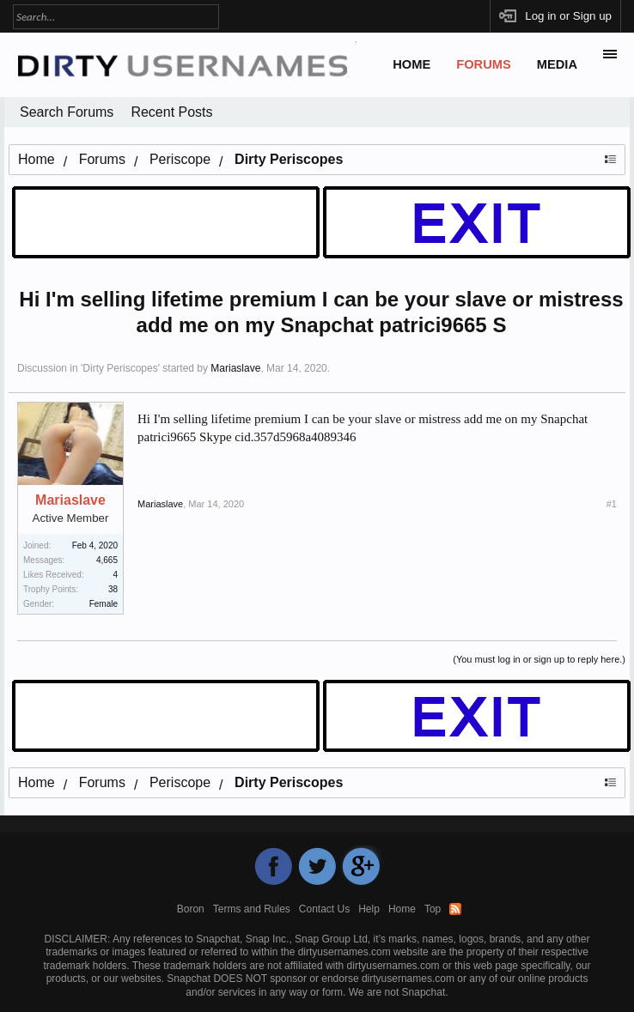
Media (557, 64)
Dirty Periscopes (119, 368)
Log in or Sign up (568, 15)
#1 (612, 504)
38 (113, 589)
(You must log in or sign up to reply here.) (539, 659)
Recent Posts (171, 112)
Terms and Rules (251, 909)
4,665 (107, 560)
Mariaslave (235, 368)
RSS (455, 909)
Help (369, 909)
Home (411, 64)
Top (432, 909)
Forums (483, 64)
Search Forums (66, 112)
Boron (190, 909)
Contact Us (324, 909)
